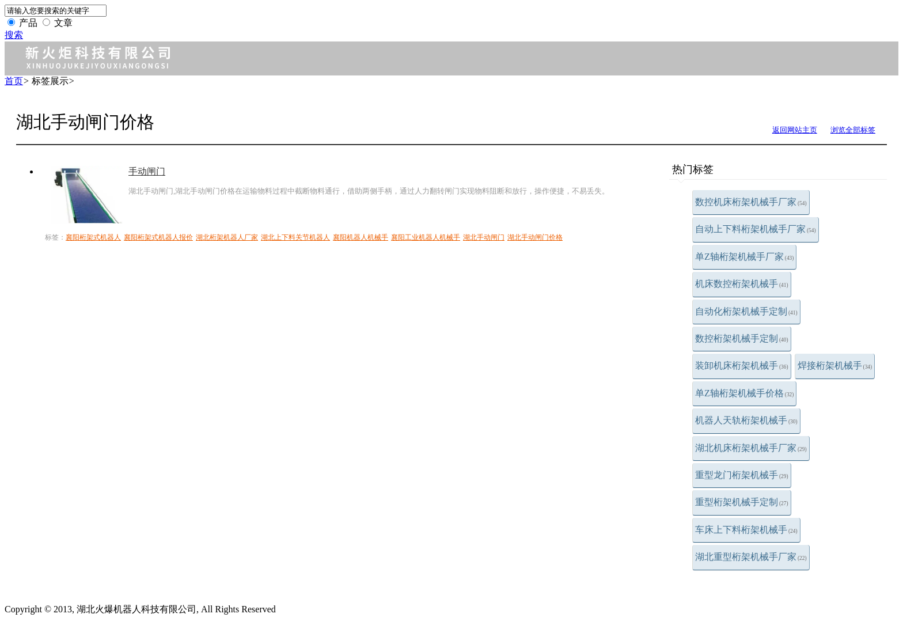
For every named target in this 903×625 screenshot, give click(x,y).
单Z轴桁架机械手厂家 (744, 257)
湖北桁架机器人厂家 (227, 237)
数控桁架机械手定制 (741, 338)
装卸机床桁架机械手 (741, 365)
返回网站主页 (794, 130)
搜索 (14, 35)
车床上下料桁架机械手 (746, 530)
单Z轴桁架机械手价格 (744, 393)
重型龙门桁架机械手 (741, 475)
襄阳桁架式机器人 (93, 237)
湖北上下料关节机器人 (295, 237)
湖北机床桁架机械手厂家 (751, 448)
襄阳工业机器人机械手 (425, 237)
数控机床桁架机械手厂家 (751, 202)
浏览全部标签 (852, 130)
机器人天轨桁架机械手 (746, 420)
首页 (14, 81)
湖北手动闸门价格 (535, 237)
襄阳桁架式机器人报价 (158, 237)
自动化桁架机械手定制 (746, 311)
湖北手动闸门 (483, 237)
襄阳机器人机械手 (360, 237)
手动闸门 (146, 171)
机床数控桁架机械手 (741, 284)
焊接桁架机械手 (835, 365)
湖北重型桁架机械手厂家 (751, 557)
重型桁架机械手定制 (741, 502)
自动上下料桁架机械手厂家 (755, 229)
